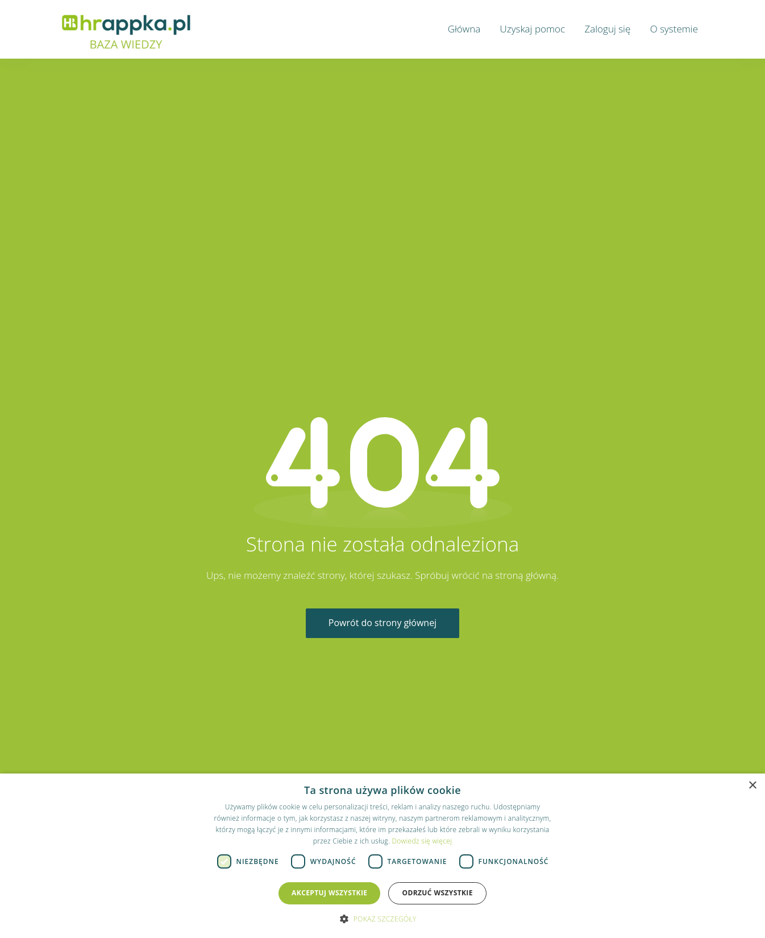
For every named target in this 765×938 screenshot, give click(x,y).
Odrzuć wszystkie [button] (437, 893)
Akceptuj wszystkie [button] (329, 893)
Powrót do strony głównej (382, 622)
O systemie (674, 28)
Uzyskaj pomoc (532, 28)
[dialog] (382, 856)
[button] (382, 918)
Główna (464, 28)
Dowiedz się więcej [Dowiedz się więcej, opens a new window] (422, 841)
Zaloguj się (607, 28)
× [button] (752, 785)
